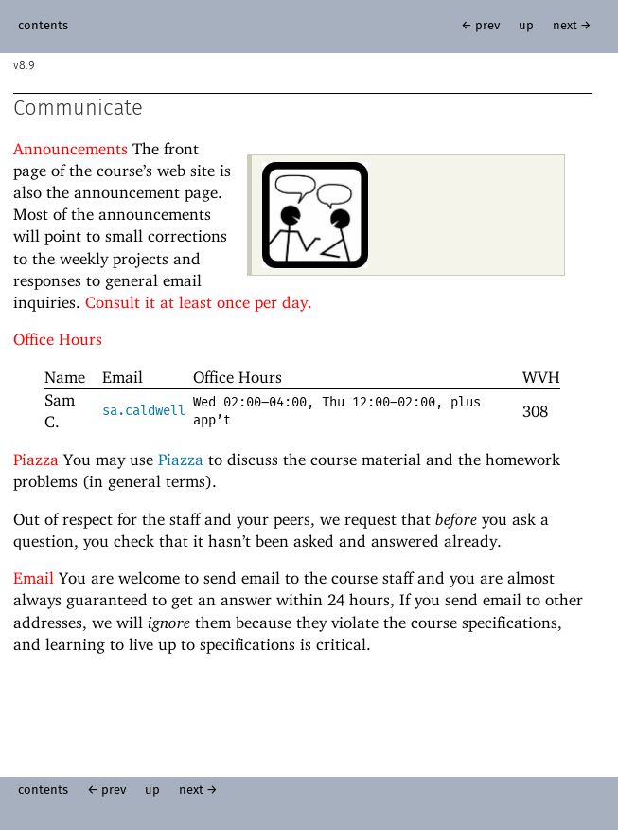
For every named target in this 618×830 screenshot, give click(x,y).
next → (572, 26)
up (526, 26)
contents (43, 26)
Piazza (180, 459)
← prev (480, 26)
